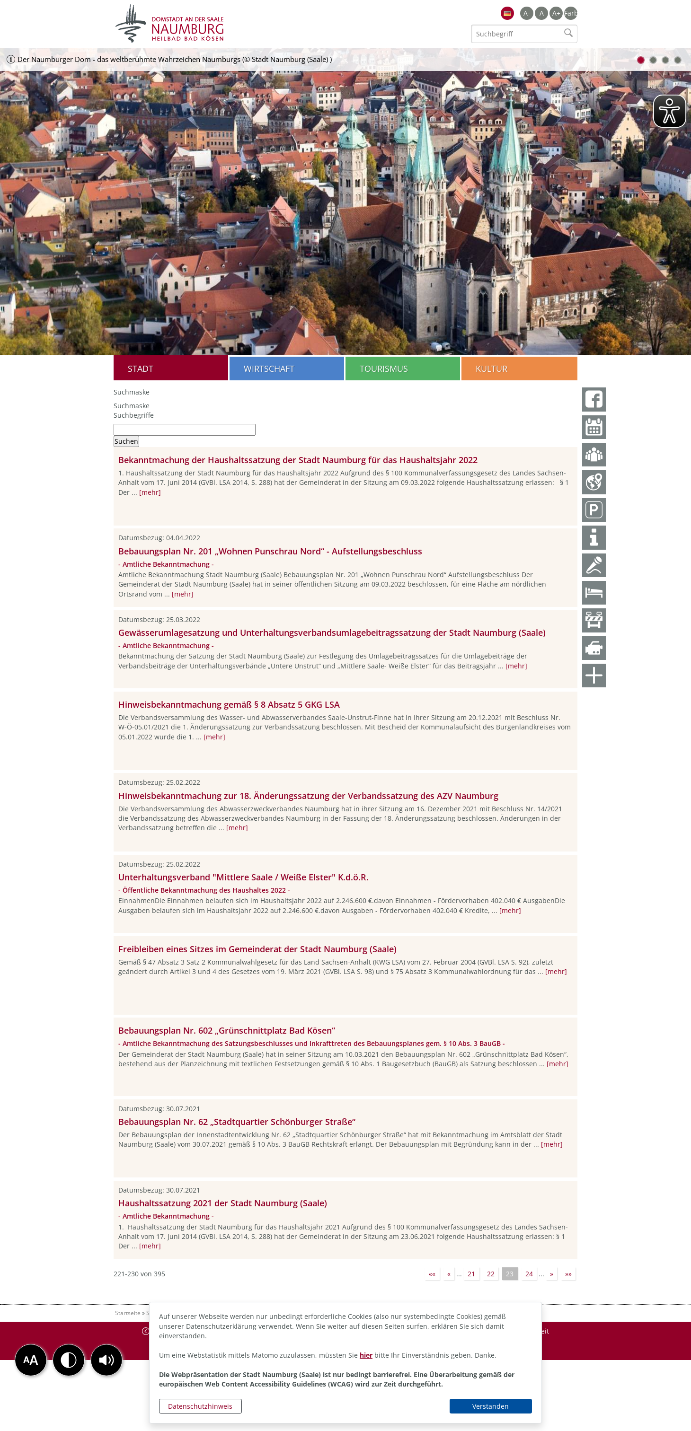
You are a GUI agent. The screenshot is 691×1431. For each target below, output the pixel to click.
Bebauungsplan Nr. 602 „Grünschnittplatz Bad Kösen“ (226, 1030)
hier (366, 1355)
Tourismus (384, 368)
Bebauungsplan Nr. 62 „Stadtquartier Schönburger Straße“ (236, 1121)
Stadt (140, 368)
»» (568, 1273)
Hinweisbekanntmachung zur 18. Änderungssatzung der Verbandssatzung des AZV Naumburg (308, 795)
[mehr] (150, 492)
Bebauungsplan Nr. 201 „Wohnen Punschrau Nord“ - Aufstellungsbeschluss (270, 551)
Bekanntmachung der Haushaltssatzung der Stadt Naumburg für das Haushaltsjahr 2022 (298, 459)
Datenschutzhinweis (200, 1406)
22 (491, 1273)
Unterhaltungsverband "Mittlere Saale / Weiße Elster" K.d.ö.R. (243, 877)
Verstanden (490, 1406)
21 (471, 1273)
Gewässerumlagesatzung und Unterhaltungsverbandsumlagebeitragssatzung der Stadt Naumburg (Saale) (332, 632)
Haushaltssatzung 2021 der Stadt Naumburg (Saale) (222, 1203)
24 (529, 1273)
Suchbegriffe (134, 415)
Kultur (491, 368)
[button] (106, 1360)
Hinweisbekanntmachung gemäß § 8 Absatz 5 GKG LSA (229, 704)
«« (432, 1273)
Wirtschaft (269, 368)
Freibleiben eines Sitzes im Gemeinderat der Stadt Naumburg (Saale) (257, 949)
